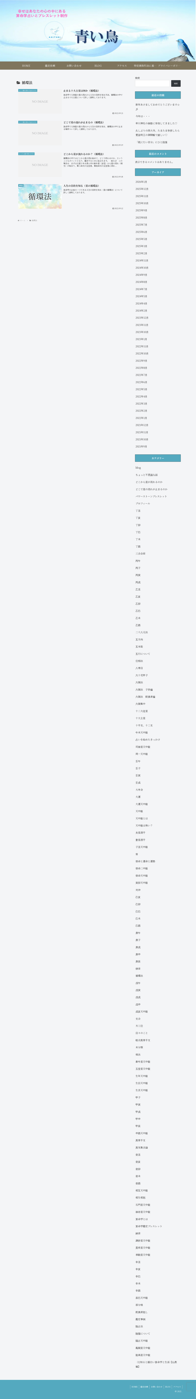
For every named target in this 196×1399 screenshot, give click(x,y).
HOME (135, 1386)
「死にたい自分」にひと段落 (151, 142)
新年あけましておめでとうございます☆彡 (158, 107)
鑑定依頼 (144, 1386)
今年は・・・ (143, 116)
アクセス (177, 1386)
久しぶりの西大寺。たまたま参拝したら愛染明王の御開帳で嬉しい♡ (158, 133)
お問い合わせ (156, 1386)
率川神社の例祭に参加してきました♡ (156, 123)
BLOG (167, 1386)
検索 (137, 78)
